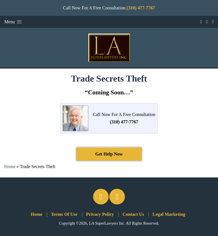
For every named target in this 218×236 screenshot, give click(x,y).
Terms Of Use (64, 214)
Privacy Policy (100, 214)
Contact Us (133, 214)
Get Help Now (109, 154)
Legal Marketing (169, 214)
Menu (13, 21)
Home (9, 166)
